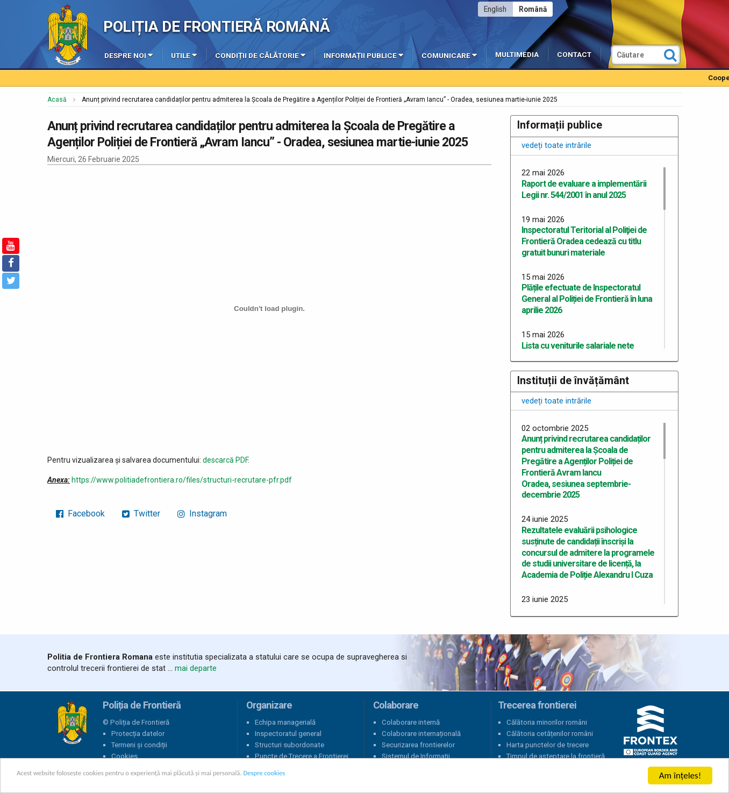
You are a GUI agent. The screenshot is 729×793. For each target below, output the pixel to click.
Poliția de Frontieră (72, 722)
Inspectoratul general (288, 734)
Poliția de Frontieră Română (216, 27)
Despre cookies (348, 776)
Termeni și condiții (139, 745)
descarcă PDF (225, 460)
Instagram (202, 513)
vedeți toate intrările (556, 145)
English (495, 9)
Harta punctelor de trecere (547, 745)
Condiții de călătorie (260, 55)
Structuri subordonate (289, 745)
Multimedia (517, 55)
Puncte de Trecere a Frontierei (301, 756)
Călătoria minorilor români (546, 722)
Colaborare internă (411, 722)
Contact (574, 55)
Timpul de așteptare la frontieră (555, 756)
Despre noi (128, 55)
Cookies (124, 756)
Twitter (141, 513)
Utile (184, 55)
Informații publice (363, 55)
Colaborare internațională (421, 734)
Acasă (57, 99)
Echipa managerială (285, 722)
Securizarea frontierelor (418, 745)
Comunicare (449, 55)
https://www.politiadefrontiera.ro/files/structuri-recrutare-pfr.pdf (182, 480)
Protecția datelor (138, 734)
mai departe (196, 668)
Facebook (80, 513)
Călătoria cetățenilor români (549, 734)
